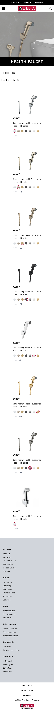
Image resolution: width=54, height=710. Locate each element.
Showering (7, 586)
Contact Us (7, 647)
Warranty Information (11, 650)
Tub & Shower (8, 589)
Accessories (7, 596)
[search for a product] (50, 8)
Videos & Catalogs (9, 568)
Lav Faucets (7, 582)
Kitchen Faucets (9, 611)
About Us (6, 554)
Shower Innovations (10, 629)
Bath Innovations (9, 632)
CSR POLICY (27, 695)
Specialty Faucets (9, 614)
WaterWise (7, 557)
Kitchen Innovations (10, 636)
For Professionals (9, 561)
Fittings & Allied (9, 593)
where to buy (15, 2)
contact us (27, 2)
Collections (7, 600)
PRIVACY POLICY (27, 691)
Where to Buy (8, 564)
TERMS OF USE (27, 686)
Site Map (6, 571)
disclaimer (39, 2)
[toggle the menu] (3, 8)
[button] (26, 73)
